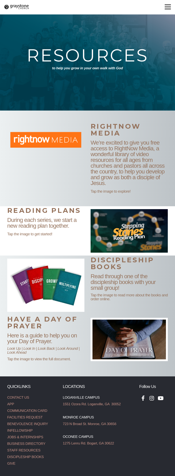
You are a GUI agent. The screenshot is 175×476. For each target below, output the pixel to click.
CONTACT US (18, 397)
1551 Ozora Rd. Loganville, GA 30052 (92, 404)
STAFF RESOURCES (23, 450)
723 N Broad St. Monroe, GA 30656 (89, 424)
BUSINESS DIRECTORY (26, 444)
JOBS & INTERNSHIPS (25, 437)
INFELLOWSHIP (20, 430)
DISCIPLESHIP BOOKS (25, 457)
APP (10, 404)
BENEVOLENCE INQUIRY (27, 424)
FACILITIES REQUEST (25, 417)
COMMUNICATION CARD (27, 411)
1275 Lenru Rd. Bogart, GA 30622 (88, 443)
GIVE (11, 463)
